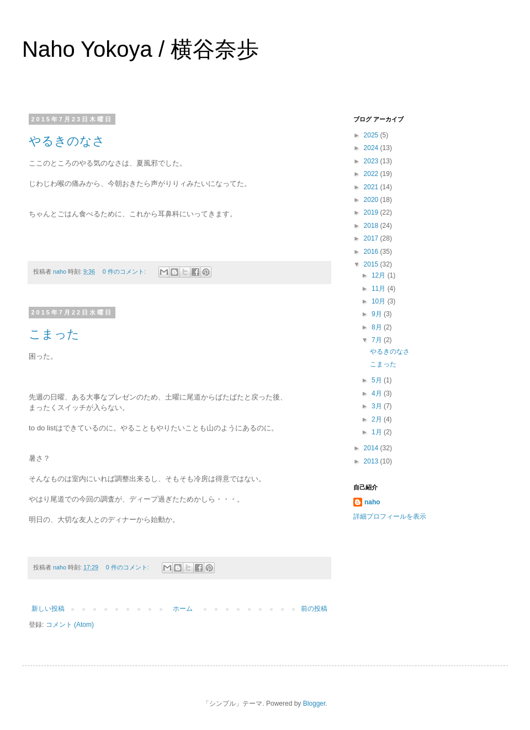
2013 (372, 461)
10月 (380, 301)
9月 (378, 314)
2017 (372, 238)
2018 (372, 226)
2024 (372, 148)
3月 (378, 406)
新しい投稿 (48, 608)
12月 (380, 275)
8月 (378, 327)
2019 (372, 212)
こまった (54, 334)
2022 (372, 174)
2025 (372, 135)
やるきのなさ (67, 141)
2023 (372, 161)
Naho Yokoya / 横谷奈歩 (140, 49)
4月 (378, 393)
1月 (378, 432)
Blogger (314, 703)
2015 (372, 264)
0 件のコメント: (125, 271)
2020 (372, 200)
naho (372, 502)
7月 (378, 340)
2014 (372, 448)
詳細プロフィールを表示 (389, 516)
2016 (372, 251)
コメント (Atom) (70, 624)
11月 (380, 288)
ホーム (183, 608)
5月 (378, 380)
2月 (378, 419)
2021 (372, 187)
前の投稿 (314, 608)
